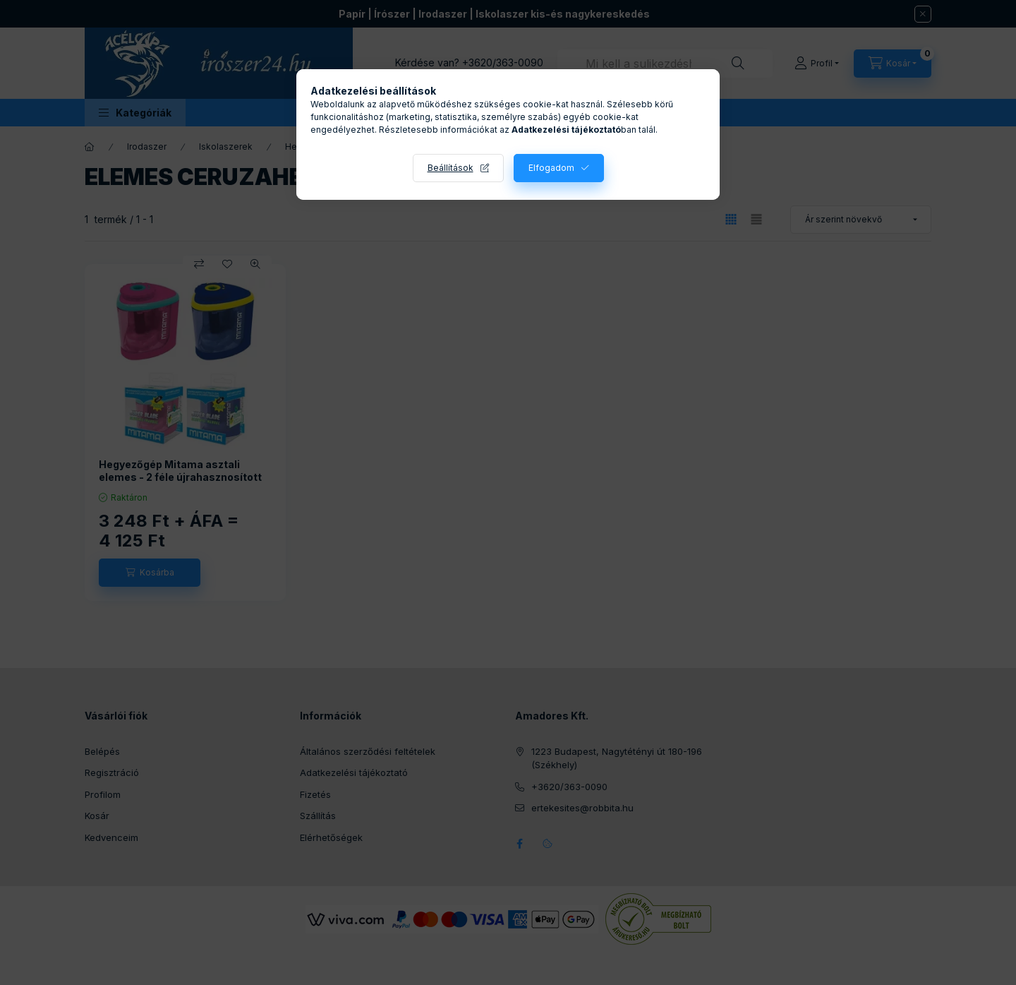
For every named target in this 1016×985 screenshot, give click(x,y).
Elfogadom (551, 167)
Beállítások (450, 167)
